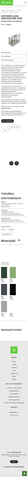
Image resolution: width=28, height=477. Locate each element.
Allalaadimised (5, 52)
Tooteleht (10, 229)
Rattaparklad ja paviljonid (13, 10)
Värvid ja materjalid (7, 60)
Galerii (5, 130)
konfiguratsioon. (6, 108)
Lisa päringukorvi (8, 121)
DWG (3, 229)
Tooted (3, 10)
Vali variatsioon (6, 56)
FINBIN (8, 24)
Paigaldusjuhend (6, 234)
